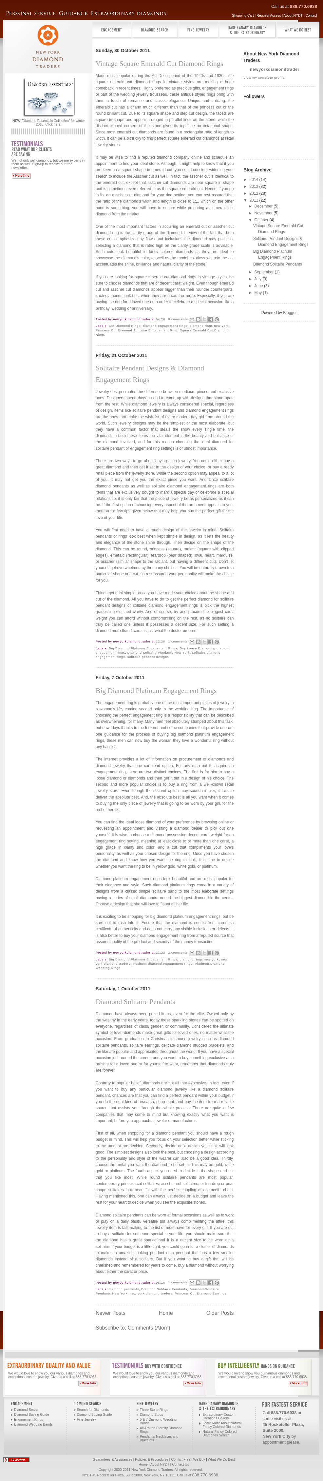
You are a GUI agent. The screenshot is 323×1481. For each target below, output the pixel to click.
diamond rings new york (209, 325)
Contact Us (180, 1464)
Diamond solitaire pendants (119, 1215)
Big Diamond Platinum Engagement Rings (143, 648)
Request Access (268, 15)
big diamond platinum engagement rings (185, 916)
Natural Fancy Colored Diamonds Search (219, 1433)
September (265, 272)
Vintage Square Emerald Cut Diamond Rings (159, 64)
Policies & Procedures (151, 1459)
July (259, 279)
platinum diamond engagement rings (163, 963)
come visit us (274, 1418)
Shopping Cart (243, 15)
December (264, 206)
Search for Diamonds (93, 1410)
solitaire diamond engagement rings (165, 605)
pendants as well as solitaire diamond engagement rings (165, 486)
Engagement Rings (28, 1419)
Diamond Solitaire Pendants (135, 1002)
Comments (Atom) (149, 1328)
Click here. (53, 124)
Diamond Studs (151, 1414)
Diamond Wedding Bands (33, 1424)
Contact (311, 15)
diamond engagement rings (165, 325)
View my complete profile (264, 77)
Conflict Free (180, 1459)
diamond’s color (135, 258)
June (259, 286)
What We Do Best (221, 1459)
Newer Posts (110, 1313)
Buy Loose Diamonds (197, 648)
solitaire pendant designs (148, 657)
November (264, 213)
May (259, 292)
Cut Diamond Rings (125, 325)
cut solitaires (187, 1183)
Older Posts (220, 1313)
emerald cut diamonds (136, 132)
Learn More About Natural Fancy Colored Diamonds (221, 1425)
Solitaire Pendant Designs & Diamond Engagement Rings (150, 374)
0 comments (178, 319)
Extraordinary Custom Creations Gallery (218, 1416)
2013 (254, 186)
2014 (254, 179)
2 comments (178, 952)
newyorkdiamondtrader (274, 69)
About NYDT (293, 15)
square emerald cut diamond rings (165, 277)
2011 (254, 200)
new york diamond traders (151, 1293)
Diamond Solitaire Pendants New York (158, 652)
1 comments (178, 641)
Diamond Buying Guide (31, 1414)
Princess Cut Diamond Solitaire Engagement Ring (137, 330)
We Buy (199, 1459)
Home (166, 1313)
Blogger (289, 312)
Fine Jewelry (86, 1419)
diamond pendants (124, 1289)
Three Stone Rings (154, 1410)
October (262, 220)
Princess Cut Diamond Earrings (201, 1293)
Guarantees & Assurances (112, 1459)
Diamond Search (26, 1410)
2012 (254, 193)
